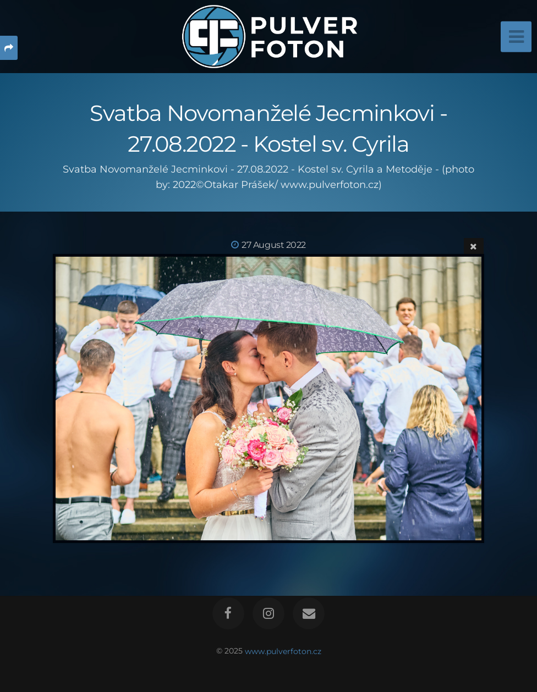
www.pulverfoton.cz (283, 651)
